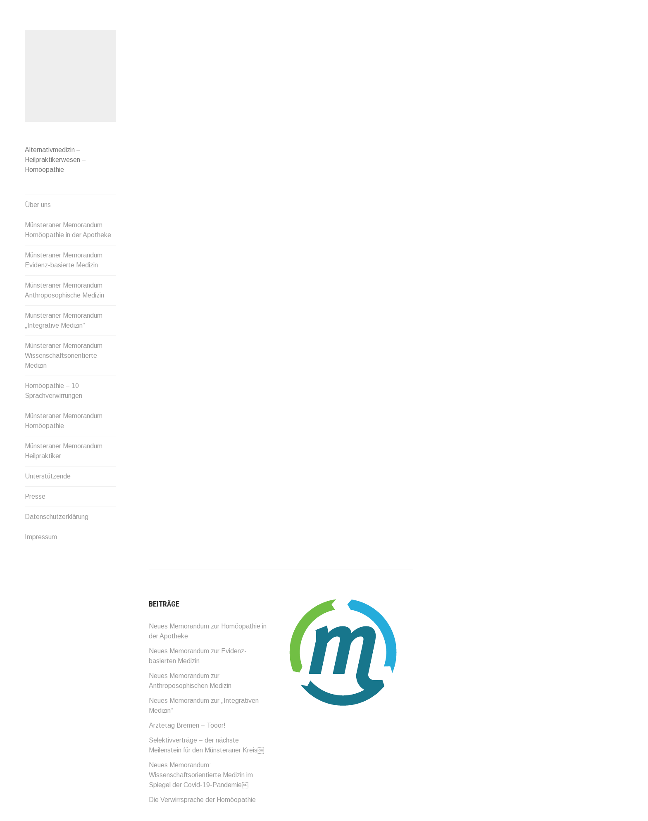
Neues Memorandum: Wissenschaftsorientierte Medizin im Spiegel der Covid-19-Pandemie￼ (201, 775)
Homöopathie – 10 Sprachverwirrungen (53, 390)
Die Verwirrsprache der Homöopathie (202, 799)
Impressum (41, 536)
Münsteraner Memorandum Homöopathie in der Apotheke (68, 229)
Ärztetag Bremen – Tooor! (187, 725)
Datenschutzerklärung (56, 516)
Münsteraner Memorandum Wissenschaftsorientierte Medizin (63, 355)
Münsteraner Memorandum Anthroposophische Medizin (64, 290)
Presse (35, 496)
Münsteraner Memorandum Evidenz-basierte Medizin (63, 260)
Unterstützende (48, 476)
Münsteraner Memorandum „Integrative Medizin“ (63, 320)
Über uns (38, 204)
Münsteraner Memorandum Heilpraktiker (63, 451)
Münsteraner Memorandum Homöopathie (63, 420)
